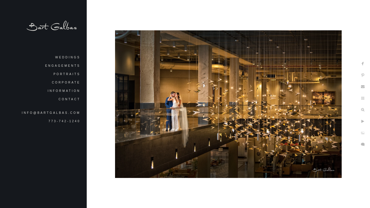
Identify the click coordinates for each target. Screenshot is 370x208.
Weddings (67, 57)
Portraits (66, 74)
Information (64, 90)
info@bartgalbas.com (51, 112)
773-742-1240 (64, 121)
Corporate (66, 82)
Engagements (62, 65)
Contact (69, 99)
